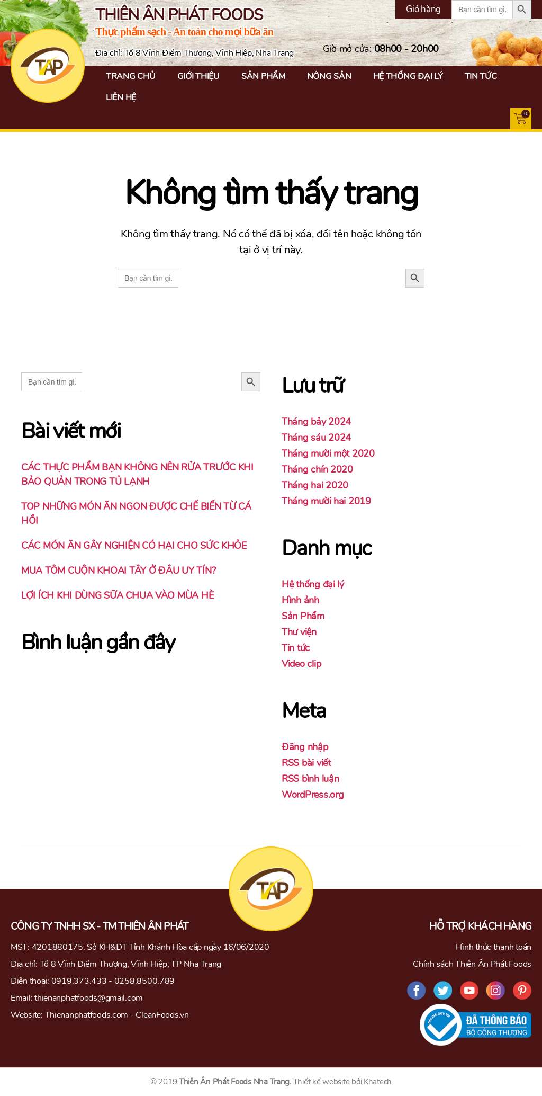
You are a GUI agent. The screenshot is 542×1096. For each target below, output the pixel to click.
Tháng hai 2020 (315, 485)
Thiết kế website (321, 1081)
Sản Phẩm (263, 76)
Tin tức (481, 76)
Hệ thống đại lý (408, 76)
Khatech (378, 1081)
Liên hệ (121, 97)
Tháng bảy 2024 (316, 421)
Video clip (301, 663)
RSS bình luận (310, 778)
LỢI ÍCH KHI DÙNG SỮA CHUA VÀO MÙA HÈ (117, 595)
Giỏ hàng (423, 9)
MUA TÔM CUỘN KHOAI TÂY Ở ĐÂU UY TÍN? (118, 570)
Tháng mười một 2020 (328, 453)
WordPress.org (313, 794)
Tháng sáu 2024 (316, 437)
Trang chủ (131, 76)
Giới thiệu (198, 76)
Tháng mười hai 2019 (326, 501)
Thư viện (299, 632)
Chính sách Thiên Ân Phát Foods (472, 964)
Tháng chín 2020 (317, 469)
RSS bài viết (306, 762)
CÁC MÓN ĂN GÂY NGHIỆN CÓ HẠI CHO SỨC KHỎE (134, 545)
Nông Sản (329, 76)
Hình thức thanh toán (493, 947)
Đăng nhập (305, 747)
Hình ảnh (300, 600)
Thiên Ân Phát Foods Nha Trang (234, 1081)
